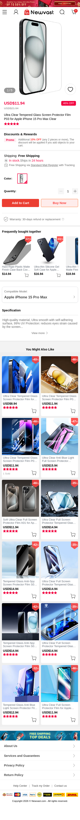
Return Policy (13, 775)
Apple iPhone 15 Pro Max (25, 297)
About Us (10, 746)
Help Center (20, 785)
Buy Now (59, 203)
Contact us (60, 785)
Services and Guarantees (22, 755)
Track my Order (41, 785)
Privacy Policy (14, 765)
